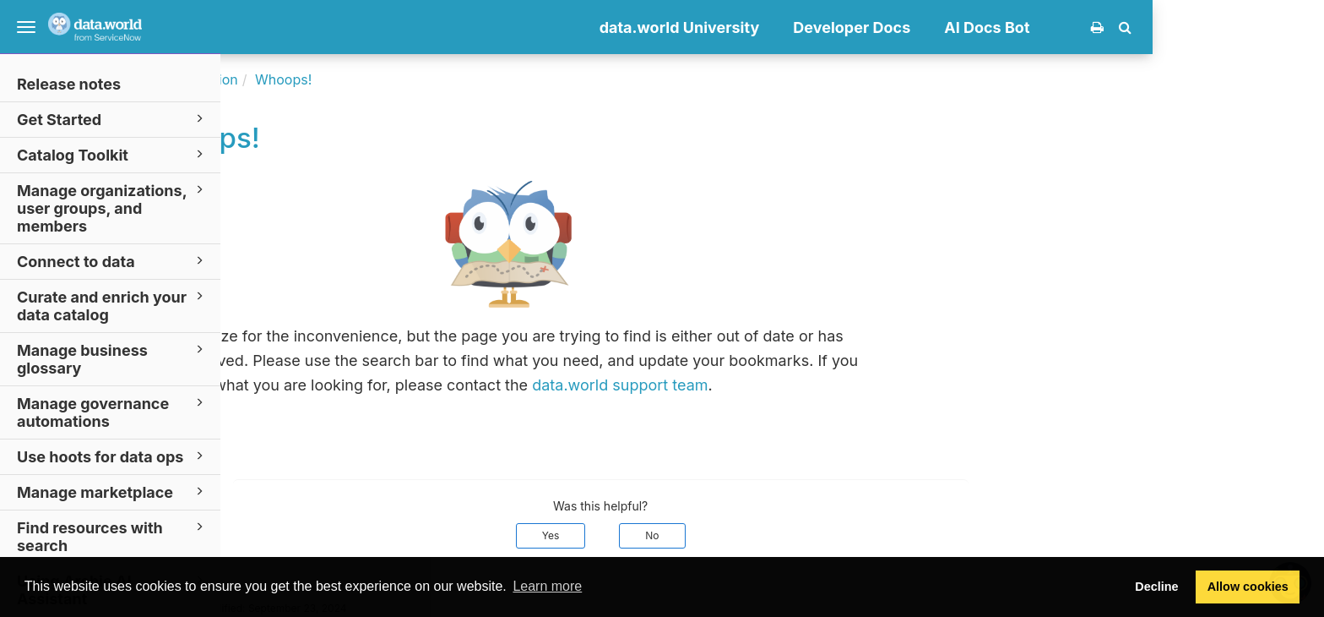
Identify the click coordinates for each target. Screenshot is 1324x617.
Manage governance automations (113, 411)
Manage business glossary (113, 358)
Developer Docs (1024, 27)
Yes (722, 535)
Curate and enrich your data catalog (113, 305)
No (824, 535)
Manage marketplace (113, 491)
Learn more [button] (547, 586)
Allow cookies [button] (1248, 586)
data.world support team (792, 385)
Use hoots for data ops (113, 456)
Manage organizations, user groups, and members (113, 207)
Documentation (361, 79)
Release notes (69, 84)
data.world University (851, 27)
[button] (1296, 27)
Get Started (113, 118)
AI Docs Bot (1159, 27)
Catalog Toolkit (113, 154)
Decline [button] (1156, 586)
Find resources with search (113, 535)
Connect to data (113, 260)
